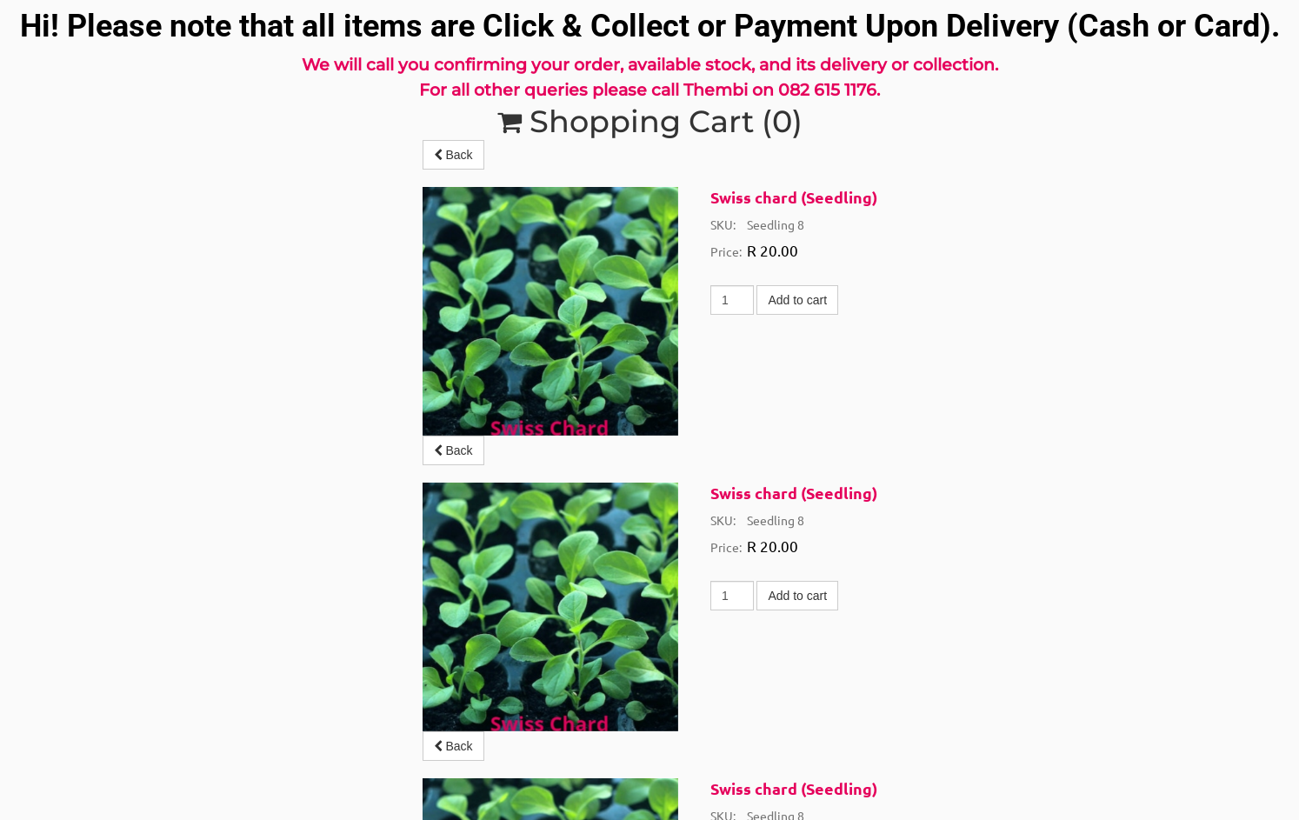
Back (453, 155)
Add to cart (797, 300)
